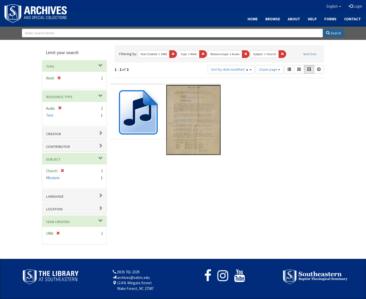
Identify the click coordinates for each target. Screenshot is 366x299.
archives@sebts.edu (133, 277)
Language (55, 196)
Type (50, 66)
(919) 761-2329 (128, 272)
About (294, 19)
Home (253, 19)
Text (49, 115)
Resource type (59, 97)
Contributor (58, 146)
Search (333, 33)
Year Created (58, 221)
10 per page (269, 69)
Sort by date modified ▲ (231, 69)
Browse (272, 19)
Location (54, 209)
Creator (53, 134)
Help (312, 19)
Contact (352, 19)
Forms (330, 19)
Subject (53, 159)
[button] (334, 6)
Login (355, 6)
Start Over (309, 54)
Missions (53, 177)
